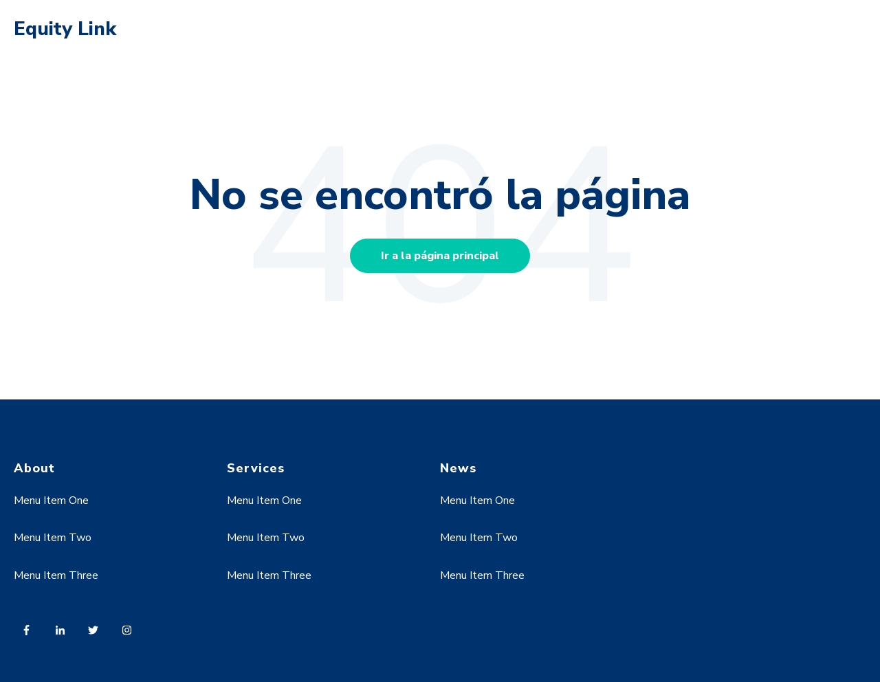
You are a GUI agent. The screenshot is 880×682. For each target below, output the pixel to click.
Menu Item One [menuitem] (51, 500)
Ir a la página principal (440, 255)
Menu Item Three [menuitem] (56, 575)
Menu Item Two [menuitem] (52, 537)
